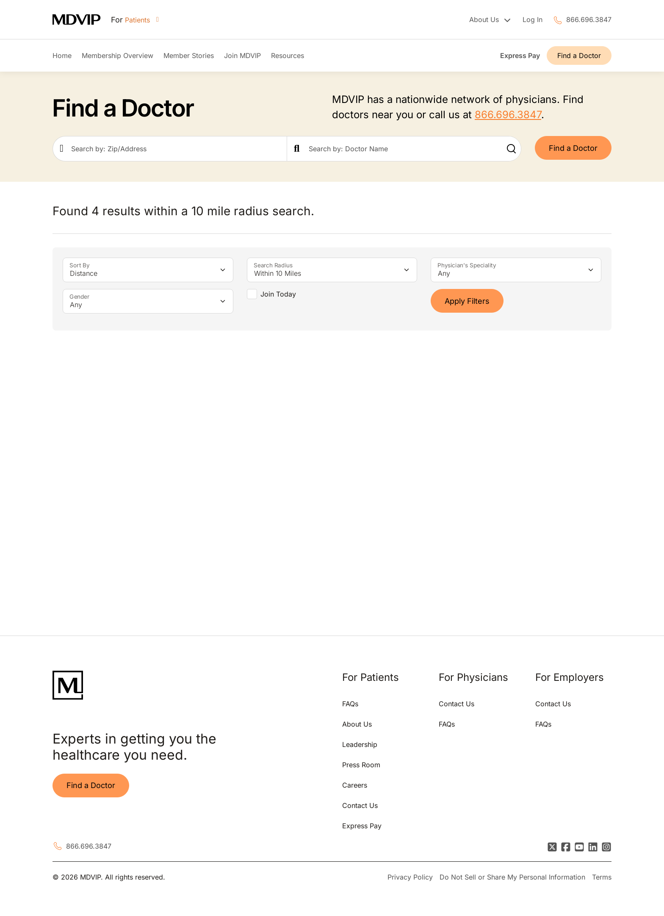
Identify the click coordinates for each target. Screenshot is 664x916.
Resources (287, 55)
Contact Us (360, 805)
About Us (357, 724)
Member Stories (188, 55)
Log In (532, 19)
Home (62, 55)
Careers (354, 785)
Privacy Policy (410, 877)
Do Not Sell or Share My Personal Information (512, 877)
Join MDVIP (242, 55)
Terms (601, 877)
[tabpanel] (189, 479)
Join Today (278, 294)
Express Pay (520, 55)
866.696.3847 (588, 19)
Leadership (359, 744)
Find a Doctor (579, 55)
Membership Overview (117, 55)
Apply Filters (467, 301)
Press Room (361, 765)
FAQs (350, 703)
